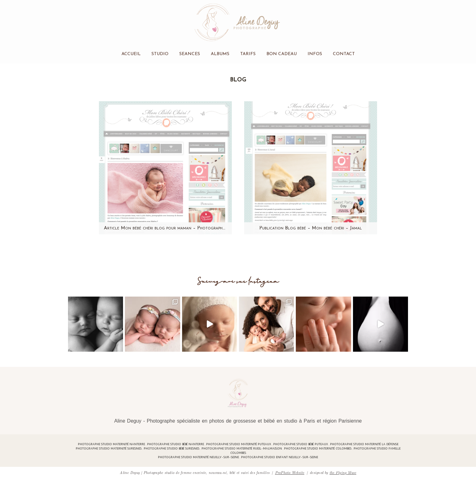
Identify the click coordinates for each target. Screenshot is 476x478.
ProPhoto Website (289, 472)
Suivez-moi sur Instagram (238, 281)
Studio (159, 54)
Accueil (131, 54)
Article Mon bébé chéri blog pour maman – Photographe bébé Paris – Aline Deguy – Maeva (165, 228)
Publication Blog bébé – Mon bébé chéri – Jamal (310, 228)
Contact (344, 54)
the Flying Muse (342, 472)
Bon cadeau (281, 54)
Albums (220, 54)
